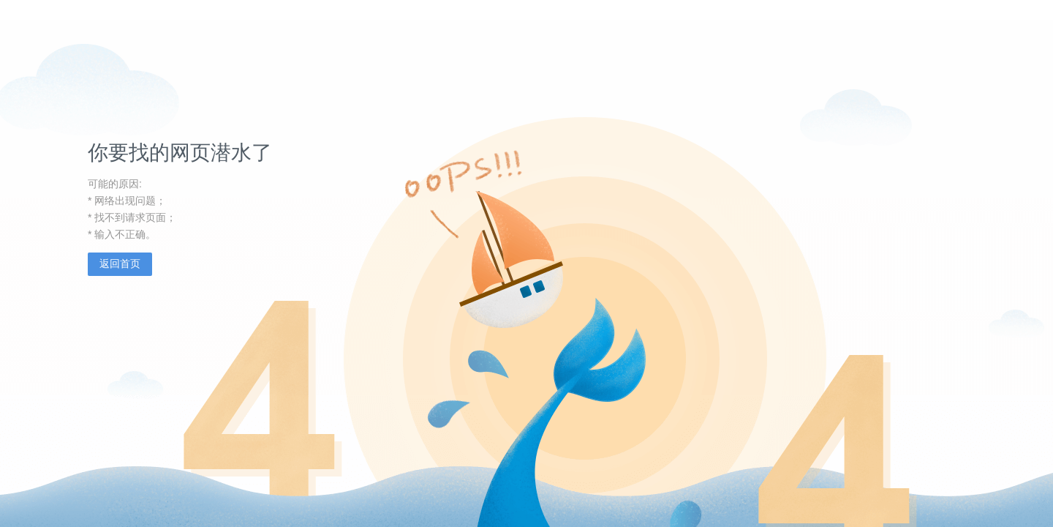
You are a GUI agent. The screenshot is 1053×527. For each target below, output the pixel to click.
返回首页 (119, 263)
